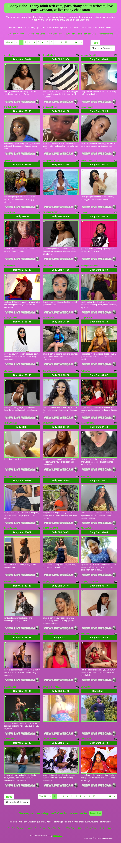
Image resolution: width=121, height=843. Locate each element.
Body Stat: (22, 59)
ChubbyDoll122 (88, 528)
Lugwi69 (84, 212)
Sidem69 (46, 476)
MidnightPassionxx (89, 266)
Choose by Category (103, 48)
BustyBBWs (86, 687)
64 (76, 42)
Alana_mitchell (11, 318)
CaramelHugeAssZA (52, 687)
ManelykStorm (87, 423)
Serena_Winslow (50, 739)
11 (66, 42)
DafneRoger (9, 266)
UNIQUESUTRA (11, 107)
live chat (95, 813)
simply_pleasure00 (89, 582)
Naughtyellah (48, 582)
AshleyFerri (86, 371)
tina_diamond (10, 476)
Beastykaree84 (10, 528)
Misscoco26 (86, 476)
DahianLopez (10, 687)
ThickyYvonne (10, 423)
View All (9, 42)
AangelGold (86, 739)
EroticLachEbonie (51, 107)
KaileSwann (48, 423)
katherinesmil (87, 107)
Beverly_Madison (12, 633)
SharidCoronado (50, 371)
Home (95, 43)
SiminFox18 (48, 266)
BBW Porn (70, 34)
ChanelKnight (49, 55)
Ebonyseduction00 (51, 160)
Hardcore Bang (106, 34)
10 (61, 42)
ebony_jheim (48, 633)
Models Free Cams (36, 34)
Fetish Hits (57, 836)
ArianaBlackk (10, 739)
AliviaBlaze (9, 55)
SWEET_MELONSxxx (90, 160)
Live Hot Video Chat (87, 34)
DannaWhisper (49, 318)
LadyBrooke (86, 318)
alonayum (8, 371)
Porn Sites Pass (55, 34)
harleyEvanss (10, 582)
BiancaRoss (86, 633)
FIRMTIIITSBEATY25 (52, 212)
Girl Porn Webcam (16, 34)
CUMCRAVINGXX (50, 528)
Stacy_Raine (9, 212)
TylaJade (8, 160)
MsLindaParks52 (88, 55)
